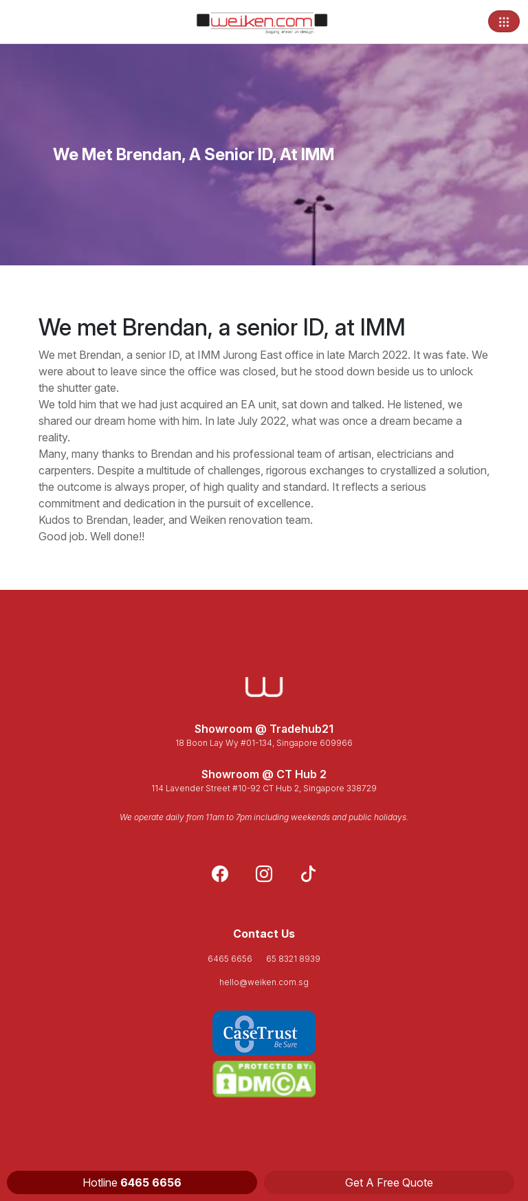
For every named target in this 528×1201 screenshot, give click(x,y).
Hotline (132, 1182)
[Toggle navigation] (504, 21)
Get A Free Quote (389, 1182)
